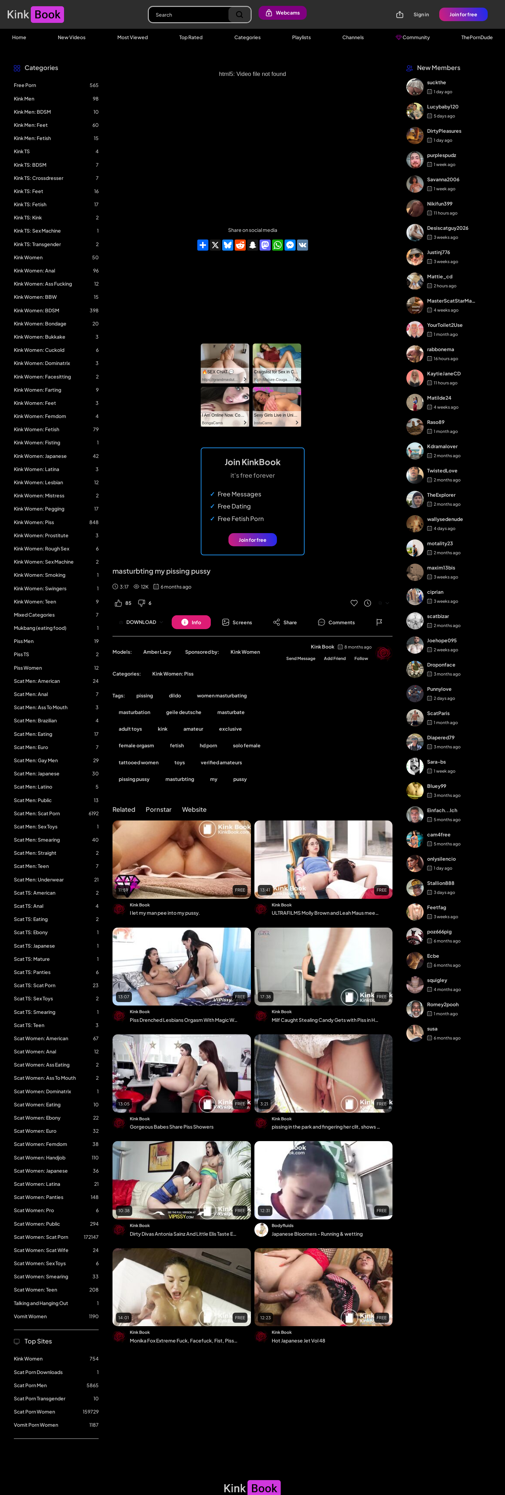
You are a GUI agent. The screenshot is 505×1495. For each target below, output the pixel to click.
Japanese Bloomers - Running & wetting (317, 1234)
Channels (353, 37)
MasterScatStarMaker (452, 300)
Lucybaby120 (443, 106)
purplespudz (441, 155)
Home (19, 37)
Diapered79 (440, 737)
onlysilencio (441, 858)
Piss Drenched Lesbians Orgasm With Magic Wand (184, 1020)
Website (194, 809)
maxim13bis (441, 567)
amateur (193, 728)
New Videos (71, 37)
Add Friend (335, 658)
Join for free (463, 14)
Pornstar (159, 809)
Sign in (421, 14)
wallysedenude (445, 519)
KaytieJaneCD (444, 373)
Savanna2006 (443, 179)
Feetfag (436, 907)
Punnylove (439, 689)
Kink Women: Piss (172, 673)
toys (179, 762)
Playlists (301, 37)
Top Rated (190, 37)
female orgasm (136, 745)
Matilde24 (439, 397)
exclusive (230, 728)
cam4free (439, 834)
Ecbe (433, 956)
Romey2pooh (443, 1004)
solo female (247, 745)
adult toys (130, 728)
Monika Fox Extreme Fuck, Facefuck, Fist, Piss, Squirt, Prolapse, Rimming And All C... (184, 1340)
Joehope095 (442, 640)
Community (413, 37)
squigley (437, 980)
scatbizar (438, 616)
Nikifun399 (439, 203)
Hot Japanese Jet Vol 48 (298, 1340)
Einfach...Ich (442, 810)
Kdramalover (442, 446)
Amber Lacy (157, 652)
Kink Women (245, 652)
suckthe (436, 82)
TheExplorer (441, 495)
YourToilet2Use (445, 325)
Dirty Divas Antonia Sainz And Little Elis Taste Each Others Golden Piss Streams (184, 1234)
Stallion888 (440, 883)
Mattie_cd (439, 276)
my (213, 779)
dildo (175, 695)
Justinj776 (438, 252)
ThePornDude (477, 37)
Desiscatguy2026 (447, 228)
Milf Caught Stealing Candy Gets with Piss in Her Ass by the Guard (326, 1020)
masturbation (134, 712)
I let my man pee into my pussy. (165, 913)
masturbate (231, 712)
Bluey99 (436, 786)
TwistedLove (442, 470)
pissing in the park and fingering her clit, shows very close (326, 1126)
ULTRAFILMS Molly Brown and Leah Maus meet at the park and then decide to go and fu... (326, 913)
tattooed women (139, 762)
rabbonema (440, 349)
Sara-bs (436, 761)
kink (163, 728)
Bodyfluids (283, 1225)
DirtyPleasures (444, 131)
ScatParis (438, 713)
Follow (361, 658)
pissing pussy (134, 779)
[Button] (191, 622)
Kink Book (322, 646)
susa (432, 1028)
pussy (240, 779)
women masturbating (222, 695)
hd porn (208, 745)
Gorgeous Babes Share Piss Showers (172, 1126)
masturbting (179, 779)
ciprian (435, 592)
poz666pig (439, 931)
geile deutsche (183, 712)
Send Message (300, 658)
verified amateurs (221, 762)
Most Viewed (132, 37)
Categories (247, 37)
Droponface (441, 664)
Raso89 (435, 422)
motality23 (440, 543)
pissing (144, 695)
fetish (177, 745)
